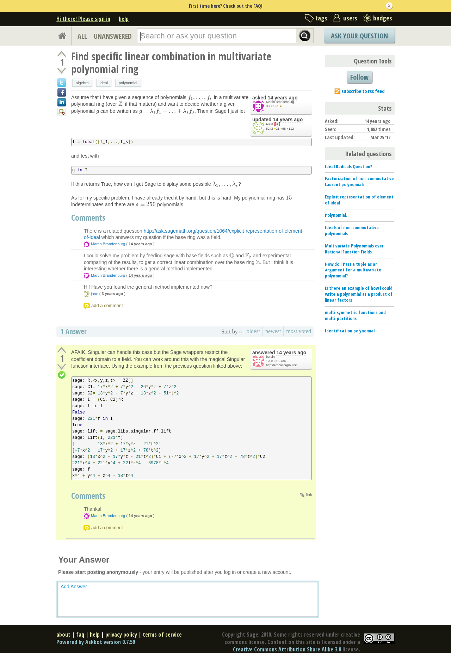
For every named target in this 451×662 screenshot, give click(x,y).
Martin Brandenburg (280, 102)
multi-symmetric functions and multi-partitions (355, 315)
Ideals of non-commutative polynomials (352, 230)
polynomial (128, 83)
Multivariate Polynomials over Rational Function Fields (354, 249)
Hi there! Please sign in (83, 19)
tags (321, 18)
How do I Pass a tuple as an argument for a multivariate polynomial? (353, 270)
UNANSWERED (113, 36)
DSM (269, 123)
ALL (82, 36)
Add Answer (74, 586)
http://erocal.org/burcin (282, 365)
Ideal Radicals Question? (348, 166)
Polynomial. (336, 215)
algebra (82, 83)
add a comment (107, 305)
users (350, 18)
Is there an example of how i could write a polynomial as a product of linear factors (359, 294)
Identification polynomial (350, 330)
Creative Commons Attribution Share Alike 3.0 (287, 649)
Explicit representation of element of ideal (359, 200)
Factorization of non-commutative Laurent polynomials (359, 181)
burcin (270, 356)
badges (382, 18)
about (63, 634)
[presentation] (200, 97)
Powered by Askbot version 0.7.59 (95, 642)
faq (80, 634)
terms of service (162, 634)
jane (94, 294)
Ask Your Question (359, 36)
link (309, 494)
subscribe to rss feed (363, 91)
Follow (359, 77)
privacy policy (121, 634)
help (124, 19)
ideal (104, 83)
